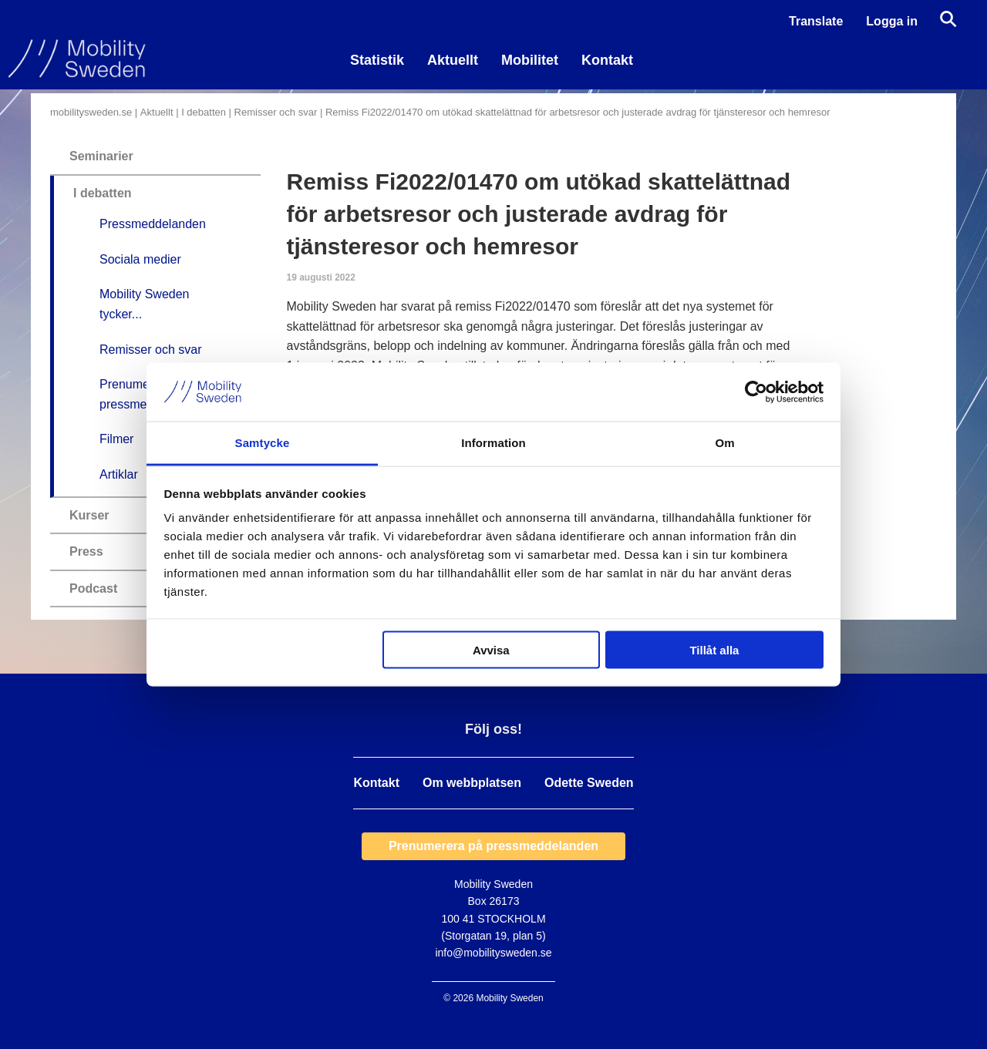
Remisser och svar (276, 112)
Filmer (116, 438)
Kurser (89, 515)
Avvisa (491, 649)
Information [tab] (493, 442)
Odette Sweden (589, 783)
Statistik (377, 60)
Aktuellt (452, 60)
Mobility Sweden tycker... (144, 304)
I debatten (203, 112)
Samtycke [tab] (262, 442)
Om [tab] (724, 442)
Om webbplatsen (472, 783)
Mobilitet (529, 60)
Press (86, 551)
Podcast (93, 588)
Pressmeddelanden (152, 223)
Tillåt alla (714, 649)
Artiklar (118, 474)
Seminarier (101, 156)
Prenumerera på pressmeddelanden (493, 845)
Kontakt (607, 60)
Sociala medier (140, 259)
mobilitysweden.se (91, 112)
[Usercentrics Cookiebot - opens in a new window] (756, 391)
